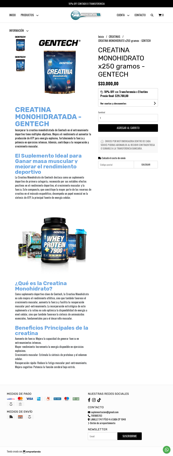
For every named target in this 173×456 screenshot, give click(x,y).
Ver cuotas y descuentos (113, 103)
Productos (30, 15)
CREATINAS (115, 37)
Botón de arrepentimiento (101, 423)
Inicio (12, 15)
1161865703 (95, 415)
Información (19, 30)
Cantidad (101, 112)
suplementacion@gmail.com (103, 412)
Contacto (140, 15)
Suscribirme (129, 436)
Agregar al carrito (128, 128)
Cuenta (123, 15)
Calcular (145, 164)
